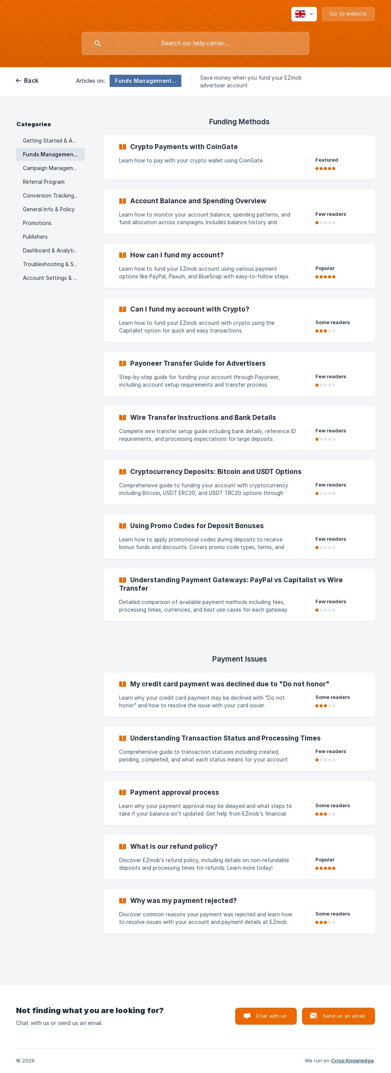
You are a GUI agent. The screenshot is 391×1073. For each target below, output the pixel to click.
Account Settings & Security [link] (54, 278)
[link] (239, 157)
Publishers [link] (35, 237)
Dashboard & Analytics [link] (51, 250)
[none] (304, 14)
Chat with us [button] (271, 1016)
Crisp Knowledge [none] (352, 1060)
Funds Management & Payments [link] (54, 154)
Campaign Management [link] (52, 168)
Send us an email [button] (344, 1016)
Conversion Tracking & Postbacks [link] (54, 196)
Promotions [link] (37, 223)
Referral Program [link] (44, 182)
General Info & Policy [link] (49, 209)
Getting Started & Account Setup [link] (54, 141)
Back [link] (31, 80)
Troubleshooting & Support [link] (54, 264)
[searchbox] (195, 43)
